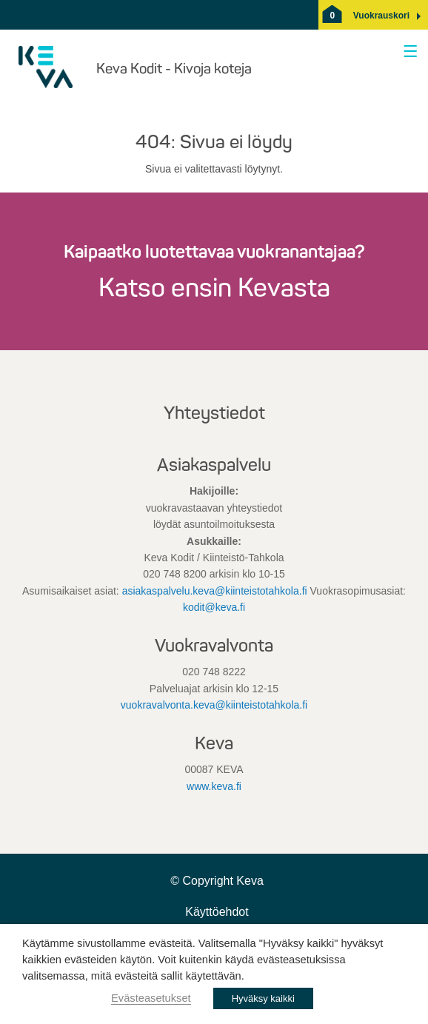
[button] (381, 15)
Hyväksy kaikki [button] (263, 998)
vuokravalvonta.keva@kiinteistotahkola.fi (214, 705)
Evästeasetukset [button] (151, 998)
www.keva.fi (214, 786)
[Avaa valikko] (407, 52)
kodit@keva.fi (214, 607)
